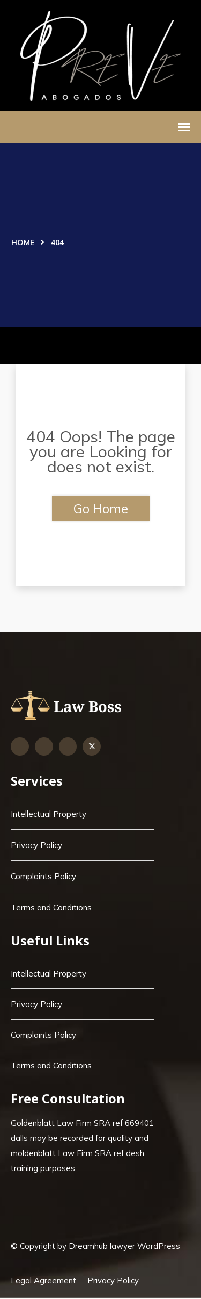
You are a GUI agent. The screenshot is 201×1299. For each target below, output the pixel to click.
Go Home (100, 508)
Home (22, 242)
